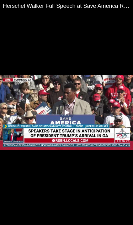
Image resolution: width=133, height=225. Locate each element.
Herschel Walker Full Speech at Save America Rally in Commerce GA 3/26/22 (68, 6)
